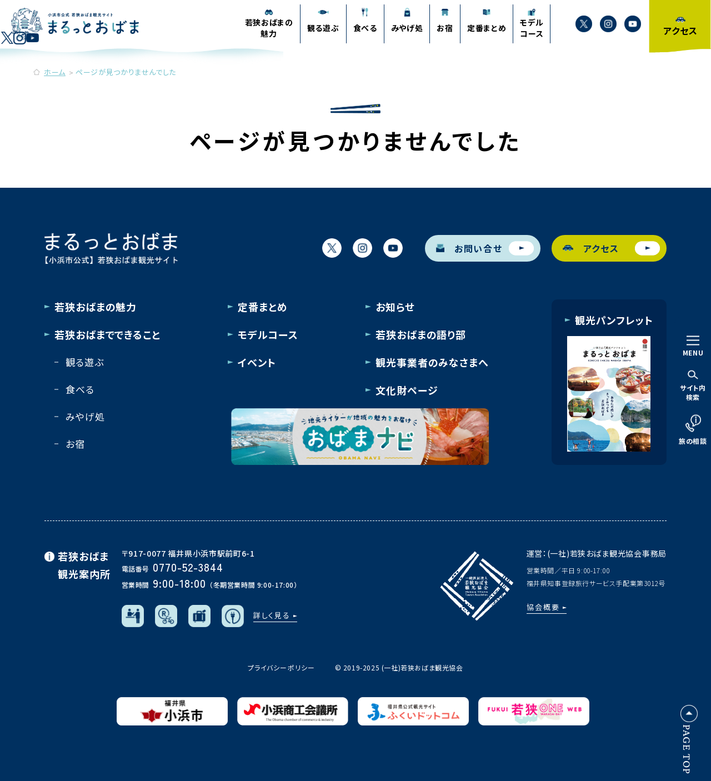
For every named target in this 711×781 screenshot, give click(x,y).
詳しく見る (272, 615)
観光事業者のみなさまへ (432, 362)
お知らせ (395, 306)
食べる (80, 389)
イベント (257, 362)
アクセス (611, 248)
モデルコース (268, 334)
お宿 (75, 443)
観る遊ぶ (84, 362)
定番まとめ (263, 306)
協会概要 (543, 607)
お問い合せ (485, 248)
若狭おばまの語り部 (420, 334)
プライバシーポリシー (281, 667)
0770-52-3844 (188, 567)
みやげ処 (85, 416)
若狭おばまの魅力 (95, 306)
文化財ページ (406, 390)
